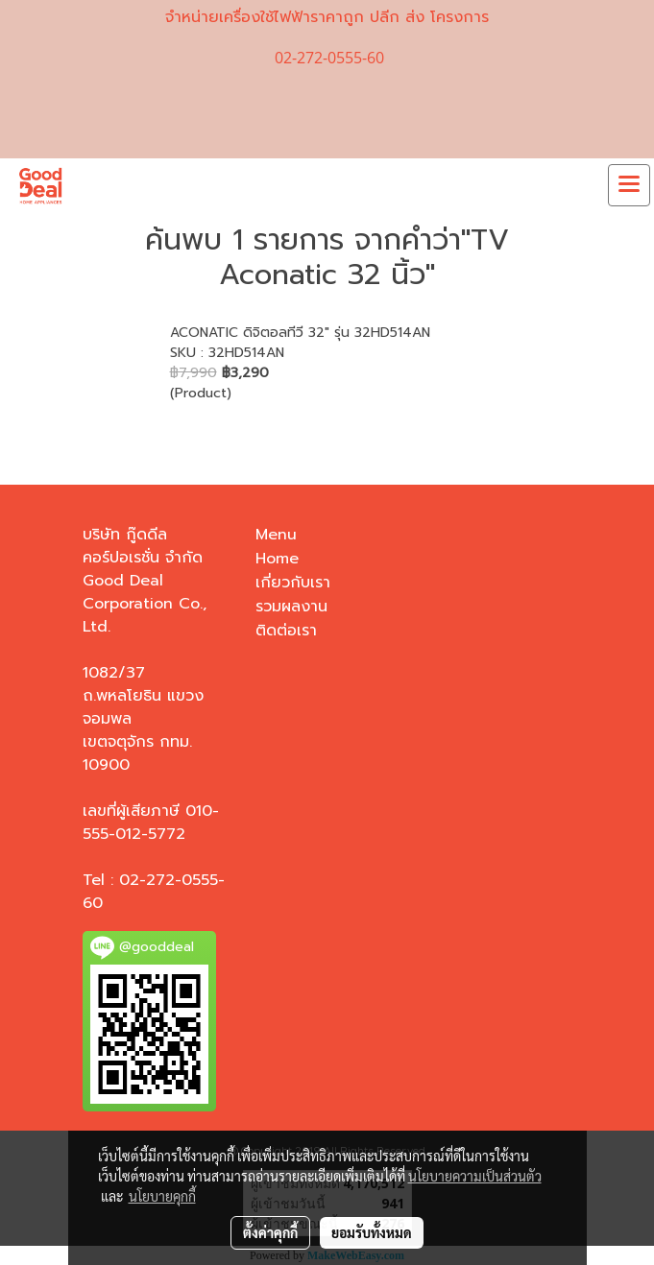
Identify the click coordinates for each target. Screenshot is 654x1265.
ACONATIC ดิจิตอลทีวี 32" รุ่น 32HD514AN (300, 332)
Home (277, 558)
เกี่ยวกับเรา (292, 582)
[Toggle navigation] (629, 185)
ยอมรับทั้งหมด (371, 1232)
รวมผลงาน (291, 606)
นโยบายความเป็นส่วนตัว (475, 1175)
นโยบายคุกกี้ (162, 1196)
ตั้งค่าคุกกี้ (270, 1232)
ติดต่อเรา (286, 630)
